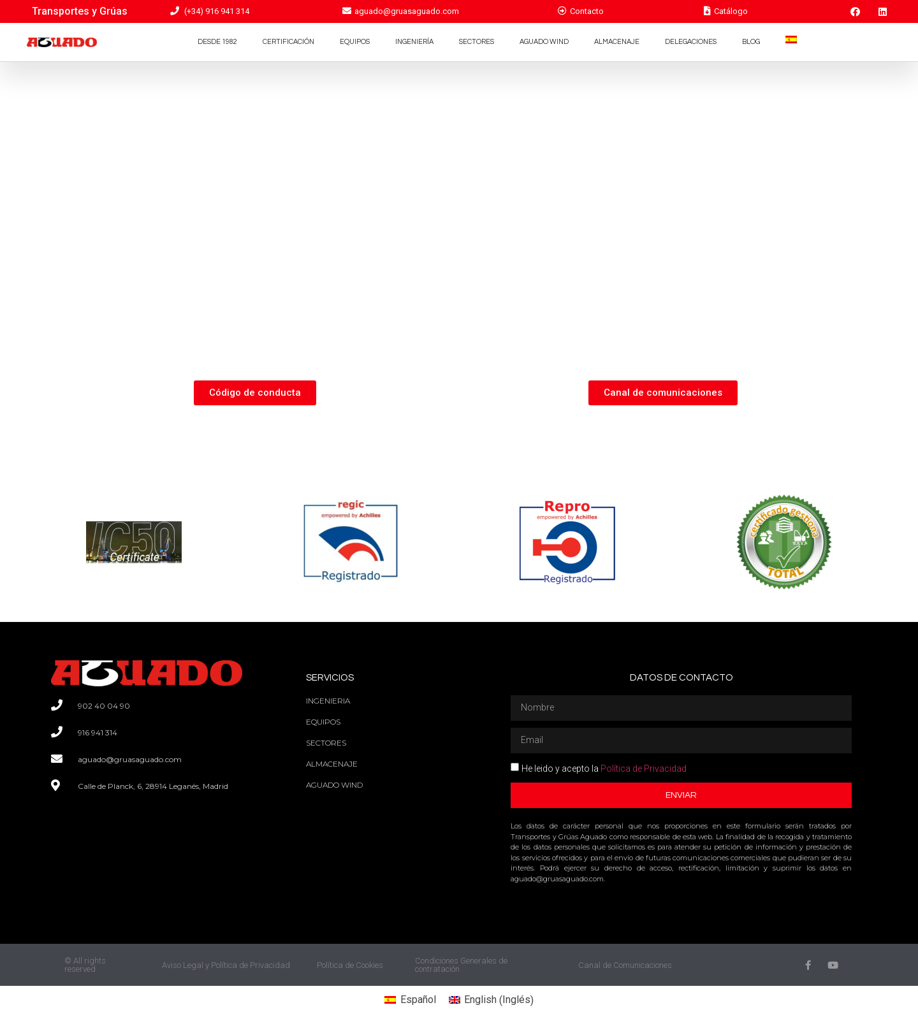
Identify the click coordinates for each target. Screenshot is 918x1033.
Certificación (288, 41)
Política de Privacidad (644, 768)
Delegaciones (691, 41)
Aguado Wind (544, 41)
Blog (751, 41)
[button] (255, 392)
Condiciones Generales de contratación (461, 965)
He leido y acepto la (604, 768)
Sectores (476, 41)
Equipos (355, 41)
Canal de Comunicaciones (625, 965)
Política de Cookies (350, 965)
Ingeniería (414, 41)
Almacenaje (616, 41)
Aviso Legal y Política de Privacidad (226, 965)
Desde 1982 (217, 41)
